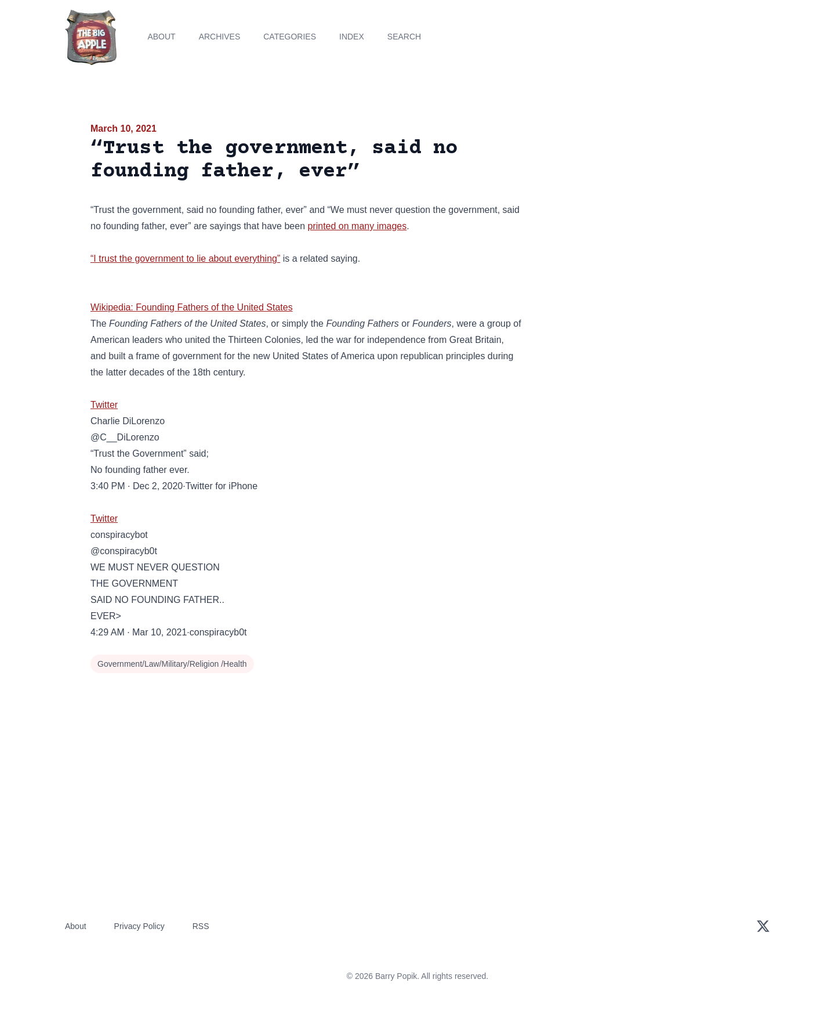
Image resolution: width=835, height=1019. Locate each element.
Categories (289, 36)
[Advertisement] (640, 211)
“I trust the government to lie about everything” (185, 258)
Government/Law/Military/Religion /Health (172, 664)
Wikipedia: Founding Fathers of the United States (191, 307)
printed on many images (356, 226)
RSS (201, 926)
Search (404, 36)
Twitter (104, 405)
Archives (220, 36)
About (161, 36)
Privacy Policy (139, 926)
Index (351, 36)
